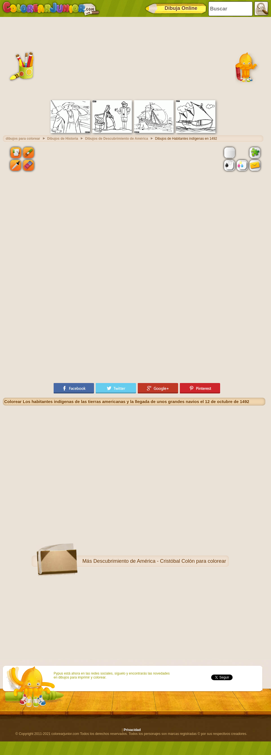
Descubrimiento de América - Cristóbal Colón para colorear (159, 561)
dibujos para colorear (23, 139)
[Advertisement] (134, 57)
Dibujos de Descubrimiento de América (116, 139)
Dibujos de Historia (62, 139)
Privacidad (132, 730)
